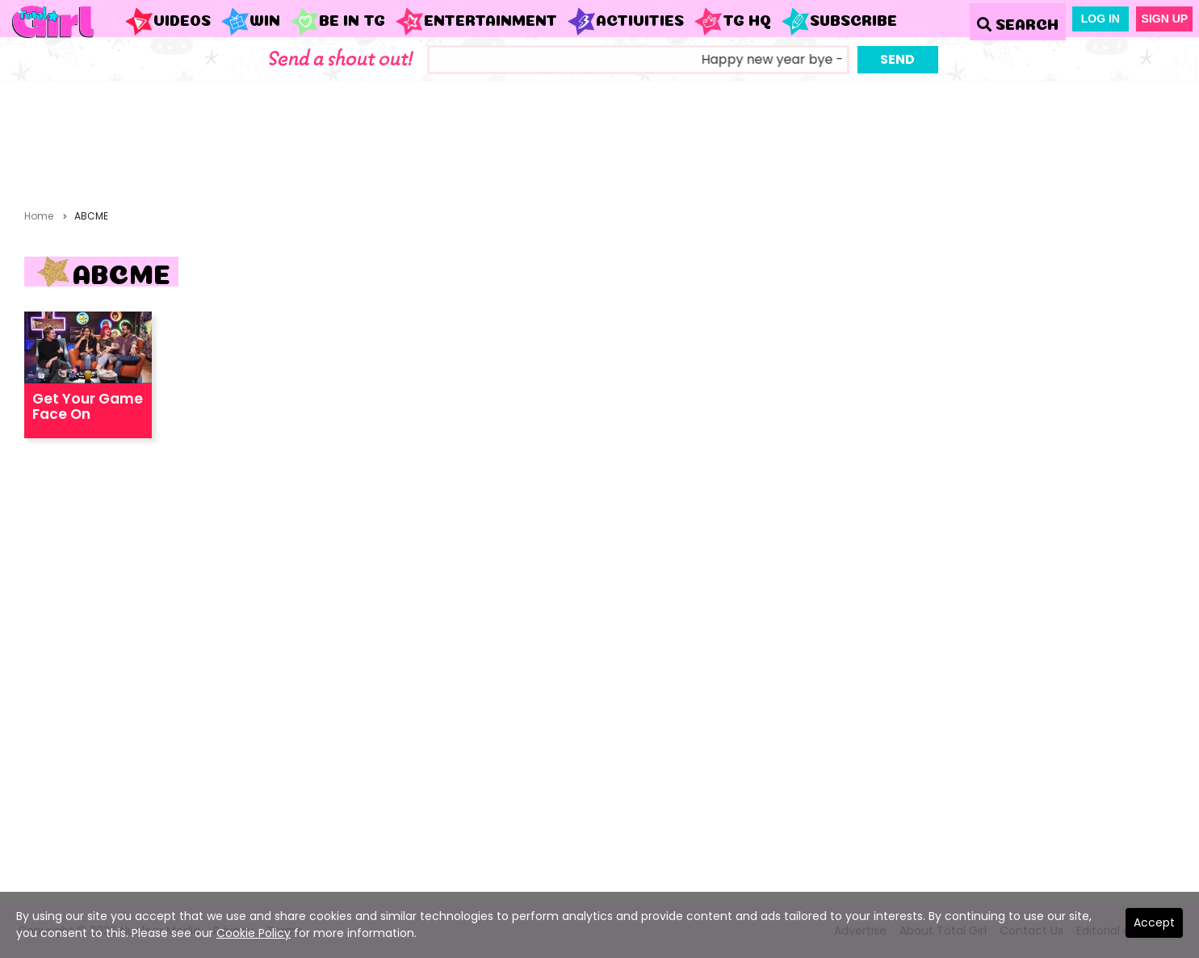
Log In (1100, 18)
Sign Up (1165, 18)
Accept (1154, 922)
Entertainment (476, 22)
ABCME (91, 216)
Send (897, 59)
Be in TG (337, 22)
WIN (250, 22)
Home (38, 216)
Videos (167, 22)
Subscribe (839, 22)
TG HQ (732, 22)
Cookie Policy (253, 933)
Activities (625, 22)
